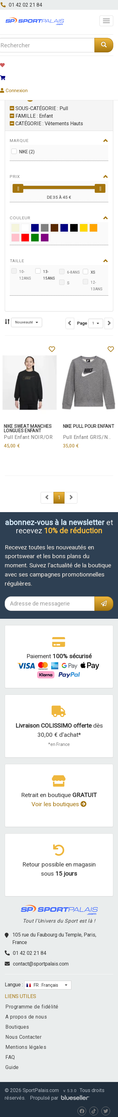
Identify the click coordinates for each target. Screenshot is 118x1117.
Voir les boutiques (59, 804)
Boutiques (17, 1027)
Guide (12, 1067)
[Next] (47, 498)
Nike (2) (27, 151)
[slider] (18, 188)
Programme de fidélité (32, 1007)
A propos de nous (26, 1017)
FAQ (10, 1057)
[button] (26, 322)
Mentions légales (25, 1047)
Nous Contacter (23, 1037)
